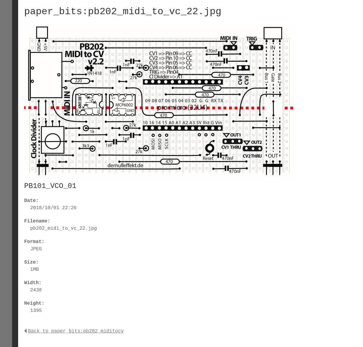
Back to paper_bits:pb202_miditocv (74, 331)
